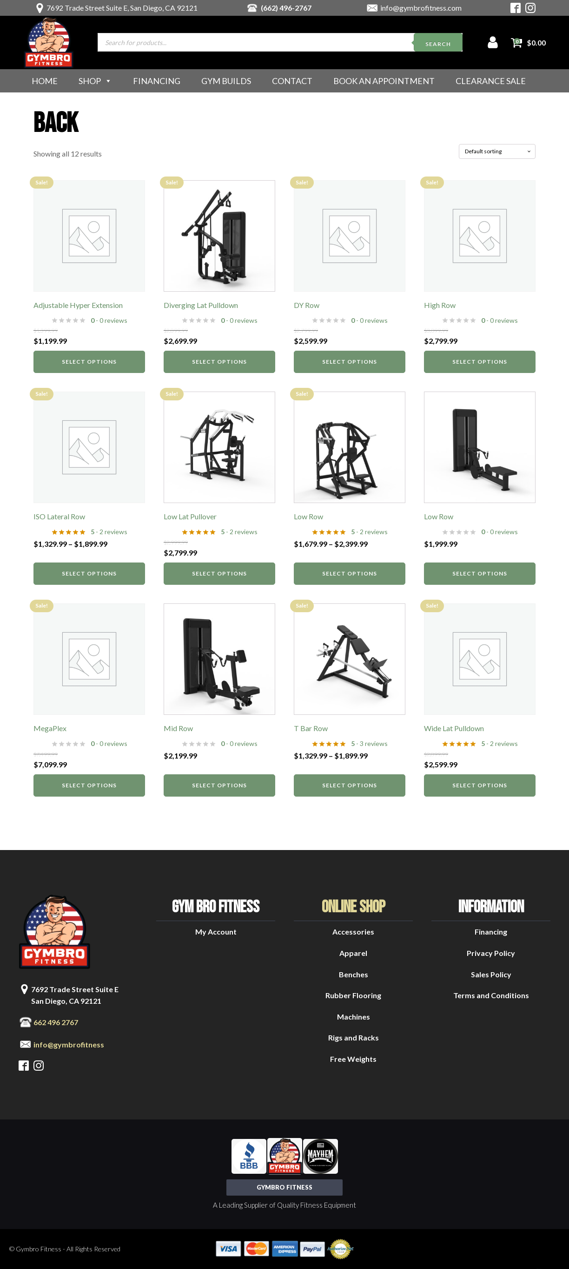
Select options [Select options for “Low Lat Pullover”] (219, 573)
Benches (353, 974)
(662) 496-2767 (286, 7)
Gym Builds (226, 81)
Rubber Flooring (353, 995)
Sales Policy (491, 974)
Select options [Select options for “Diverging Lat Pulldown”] (219, 361)
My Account (216, 931)
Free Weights (353, 1058)
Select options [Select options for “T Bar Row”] (349, 785)
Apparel (353, 952)
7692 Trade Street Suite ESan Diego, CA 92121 (75, 995)
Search (438, 43)
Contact (292, 81)
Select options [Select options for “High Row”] (479, 361)
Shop (95, 80)
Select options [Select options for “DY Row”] (349, 361)
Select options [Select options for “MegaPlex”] (89, 785)
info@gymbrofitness (68, 1044)
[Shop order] (497, 151)
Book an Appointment (384, 81)
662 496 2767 (55, 1022)
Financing (156, 81)
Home (45, 81)
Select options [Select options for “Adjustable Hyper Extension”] (89, 361)
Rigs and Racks (353, 1037)
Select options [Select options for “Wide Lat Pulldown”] (479, 785)
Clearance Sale (491, 81)
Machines (353, 1016)
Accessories (353, 931)
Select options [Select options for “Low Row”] (349, 573)
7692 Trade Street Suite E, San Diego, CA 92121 (122, 7)
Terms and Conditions (491, 995)
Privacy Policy (491, 952)
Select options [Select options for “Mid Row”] (219, 785)
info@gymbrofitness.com (421, 7)
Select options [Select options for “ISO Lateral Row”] (89, 573)
